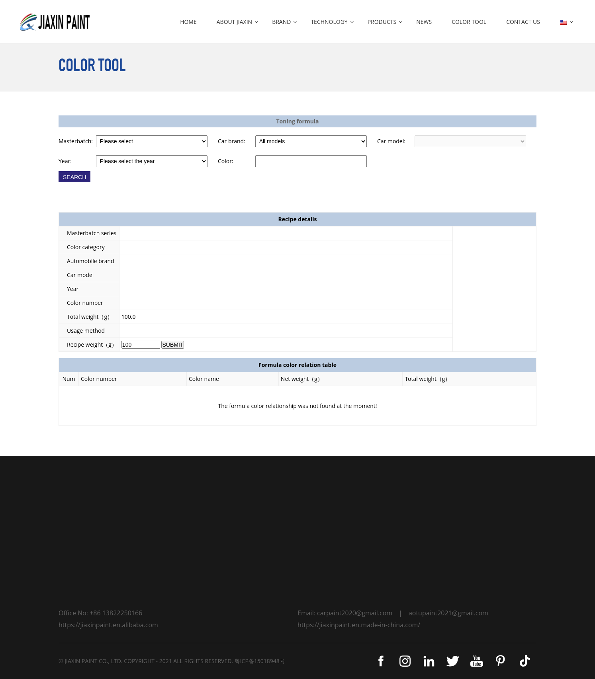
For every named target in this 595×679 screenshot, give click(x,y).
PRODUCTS (382, 21)
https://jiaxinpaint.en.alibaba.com (108, 624)
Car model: (391, 141)
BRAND (281, 21)
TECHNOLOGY (329, 21)
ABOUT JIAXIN (234, 21)
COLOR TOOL (469, 21)
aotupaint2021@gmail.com (448, 613)
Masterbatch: (76, 141)
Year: (65, 161)
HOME (188, 21)
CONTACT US (523, 21)
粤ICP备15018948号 (260, 661)
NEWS (424, 21)
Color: (225, 161)
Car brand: (231, 141)
